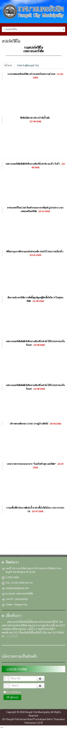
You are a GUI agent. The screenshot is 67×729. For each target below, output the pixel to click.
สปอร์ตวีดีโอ (11, 41)
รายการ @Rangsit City (28, 65)
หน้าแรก (8, 65)
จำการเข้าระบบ (13, 692)
